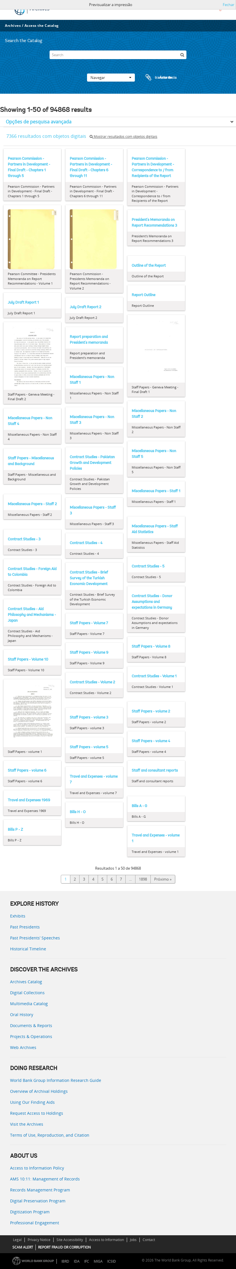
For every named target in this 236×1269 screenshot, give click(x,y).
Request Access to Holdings (36, 1113)
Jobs (133, 1239)
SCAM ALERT (22, 1247)
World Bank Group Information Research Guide (55, 1080)
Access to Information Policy (37, 1168)
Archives (13, 25)
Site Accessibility (69, 1239)
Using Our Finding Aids (32, 1102)
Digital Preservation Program (37, 1201)
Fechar (228, 4)
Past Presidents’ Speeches (35, 938)
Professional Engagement (34, 1222)
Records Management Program (40, 1190)
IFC (86, 1261)
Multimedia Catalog (29, 1003)
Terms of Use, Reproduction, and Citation (49, 1135)
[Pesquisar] (182, 54)
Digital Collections (27, 992)
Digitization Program (30, 1212)
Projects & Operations (31, 1036)
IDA (77, 1261)
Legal (17, 1239)
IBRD (65, 1261)
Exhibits (17, 916)
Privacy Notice (39, 1239)
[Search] (118, 54)
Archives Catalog (26, 981)
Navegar (110, 77)
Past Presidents (25, 927)
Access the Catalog (41, 25)
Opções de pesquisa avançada (38, 122)
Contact (149, 1239)
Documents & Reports (31, 1025)
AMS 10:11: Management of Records (45, 1179)
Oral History (21, 1014)
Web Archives (23, 1047)
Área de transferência (155, 78)
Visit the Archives (26, 1124)
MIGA (98, 1261)
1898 (143, 879)
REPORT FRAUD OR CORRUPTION (64, 1247)
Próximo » (162, 879)
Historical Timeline (28, 949)
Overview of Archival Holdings (39, 1091)
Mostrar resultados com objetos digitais (123, 136)
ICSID (111, 1261)
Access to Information (106, 1239)
